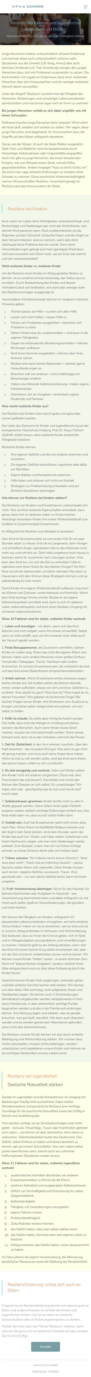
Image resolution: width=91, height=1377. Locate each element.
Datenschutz (39, 1371)
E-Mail (22, 1336)
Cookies (54, 1371)
